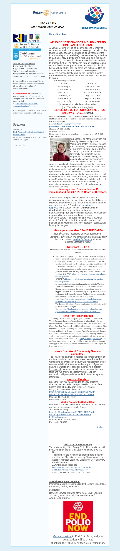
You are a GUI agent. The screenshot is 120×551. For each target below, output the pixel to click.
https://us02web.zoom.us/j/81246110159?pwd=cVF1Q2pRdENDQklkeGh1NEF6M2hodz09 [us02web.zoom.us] (72, 414)
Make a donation (62, 536)
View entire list (19, 145)
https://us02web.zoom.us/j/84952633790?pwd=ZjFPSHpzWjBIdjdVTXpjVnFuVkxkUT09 (71, 468)
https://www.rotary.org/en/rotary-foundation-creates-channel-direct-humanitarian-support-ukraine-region (79, 300)
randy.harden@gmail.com (90, 338)
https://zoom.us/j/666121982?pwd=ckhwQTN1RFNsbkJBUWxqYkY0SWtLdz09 (71, 125)
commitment (59, 205)
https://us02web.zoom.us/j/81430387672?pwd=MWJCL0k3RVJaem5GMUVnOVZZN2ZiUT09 (72, 393)
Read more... (102, 427)
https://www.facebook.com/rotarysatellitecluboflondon (25, 105)
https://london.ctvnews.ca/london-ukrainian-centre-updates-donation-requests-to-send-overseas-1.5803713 (79, 310)
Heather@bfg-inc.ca (82, 239)
